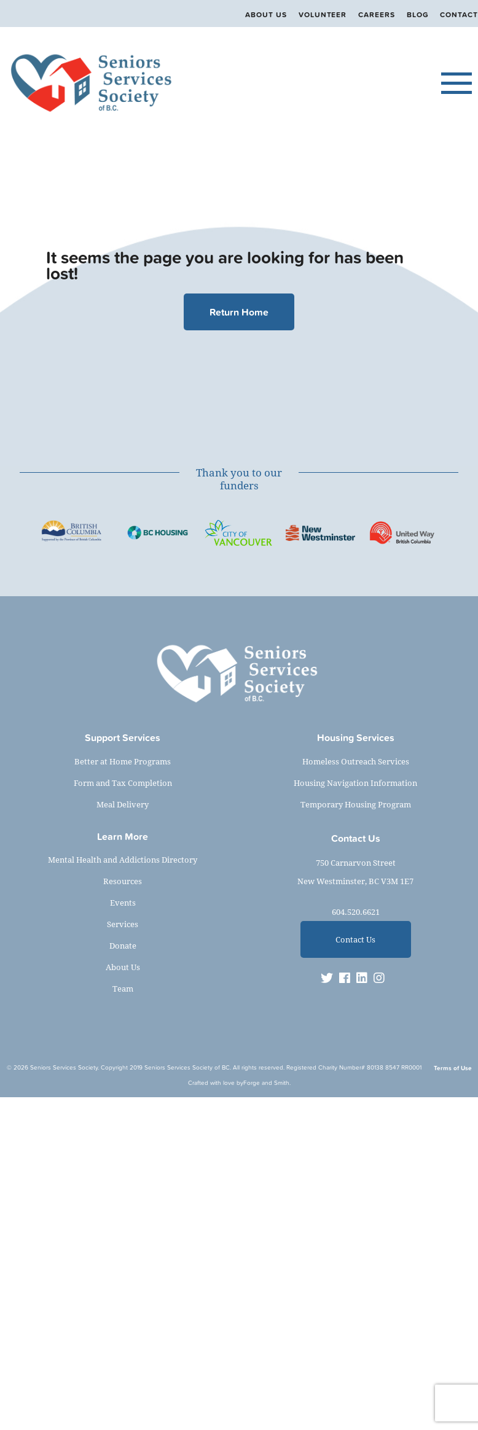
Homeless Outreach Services (355, 761)
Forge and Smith (266, 1082)
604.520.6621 (356, 911)
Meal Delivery (122, 804)
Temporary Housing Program (355, 804)
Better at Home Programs (122, 761)
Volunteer (323, 14)
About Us (265, 14)
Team (122, 988)
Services (122, 924)
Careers (376, 14)
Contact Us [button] (355, 939)
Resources (122, 881)
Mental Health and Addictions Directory (122, 859)
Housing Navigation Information (355, 782)
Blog (418, 14)
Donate (122, 945)
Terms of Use (453, 1068)
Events (123, 902)
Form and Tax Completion (123, 782)
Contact (459, 14)
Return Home (239, 312)
